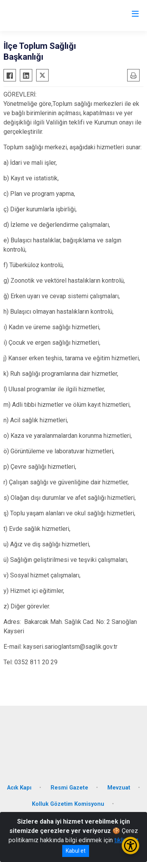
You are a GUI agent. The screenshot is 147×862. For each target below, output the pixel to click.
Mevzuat (118, 787)
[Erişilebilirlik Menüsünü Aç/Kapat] (130, 845)
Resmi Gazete (69, 787)
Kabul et (76, 851)
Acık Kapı (19, 787)
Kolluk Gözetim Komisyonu (68, 804)
